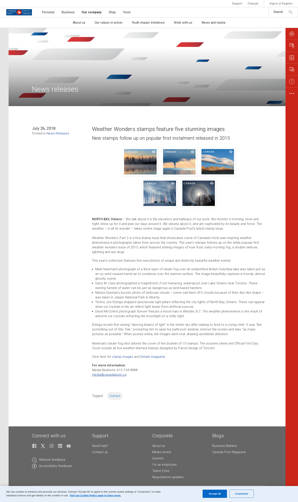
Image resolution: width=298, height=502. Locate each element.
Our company (91, 12)
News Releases (58, 133)
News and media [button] (213, 22)
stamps (114, 396)
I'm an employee (164, 464)
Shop (112, 12)
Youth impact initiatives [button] (148, 22)
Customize (241, 493)
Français (253, 3)
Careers (158, 458)
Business (68, 12)
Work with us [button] (183, 22)
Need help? (100, 446)
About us (158, 446)
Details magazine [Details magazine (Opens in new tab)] (152, 357)
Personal (48, 12)
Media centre (161, 452)
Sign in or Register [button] (281, 3)
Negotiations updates (168, 477)
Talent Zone (161, 471)
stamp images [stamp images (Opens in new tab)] (122, 357)
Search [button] (278, 12)
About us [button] (79, 22)
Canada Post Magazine (229, 452)
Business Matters (224, 446)
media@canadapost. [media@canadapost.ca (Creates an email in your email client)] (109, 375)
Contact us (100, 452)
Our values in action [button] (108, 22)
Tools (127, 12)
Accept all (215, 493)
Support (237, 3)
